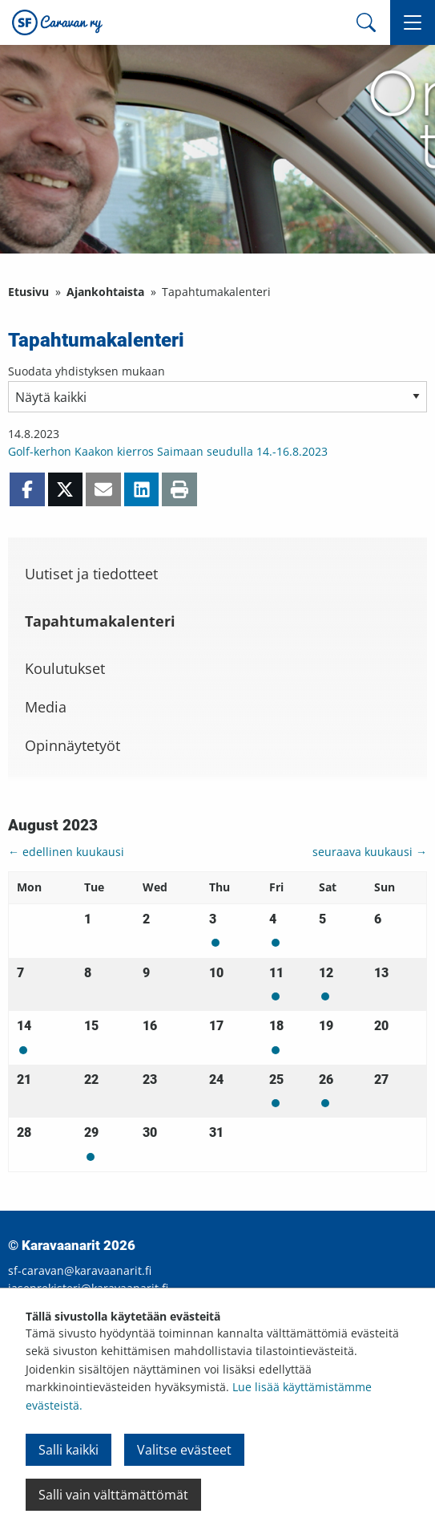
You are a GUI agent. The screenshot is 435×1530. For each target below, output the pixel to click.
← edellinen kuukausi (66, 851)
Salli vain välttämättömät (113, 1495)
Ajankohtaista (105, 291)
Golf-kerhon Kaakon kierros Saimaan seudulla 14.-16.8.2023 (168, 451)
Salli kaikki (68, 1450)
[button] (412, 22)
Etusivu (28, 291)
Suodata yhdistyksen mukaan (86, 371)
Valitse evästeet (184, 1450)
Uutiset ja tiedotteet (91, 573)
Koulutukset (65, 668)
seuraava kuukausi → (369, 851)
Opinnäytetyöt (72, 745)
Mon (215, 943)
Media (45, 706)
